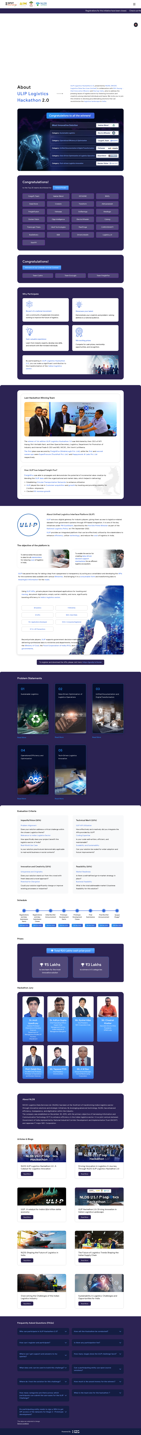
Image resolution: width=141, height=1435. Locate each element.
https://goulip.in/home (92, 662)
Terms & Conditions (23, 1423)
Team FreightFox (103, 275)
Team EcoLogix (70, 275)
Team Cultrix (38, 275)
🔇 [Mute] (136, 25)
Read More (21, 737)
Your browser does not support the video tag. (70, 48)
